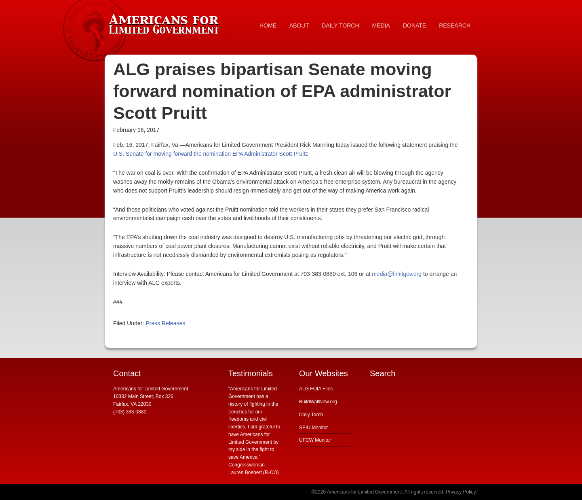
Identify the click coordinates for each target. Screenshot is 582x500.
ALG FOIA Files (316, 389)
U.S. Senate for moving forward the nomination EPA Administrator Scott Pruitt (210, 153)
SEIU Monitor (313, 427)
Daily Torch (311, 414)
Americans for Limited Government (165, 22)
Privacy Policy (461, 492)
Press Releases (165, 323)
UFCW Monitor (315, 440)
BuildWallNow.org (318, 402)
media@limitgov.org (397, 274)
